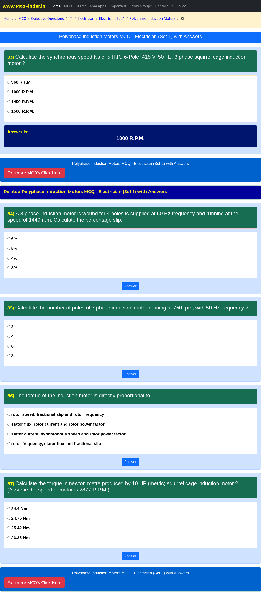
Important (118, 6)
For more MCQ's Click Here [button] (34, 173)
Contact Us (164, 6)
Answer (131, 286)
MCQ (68, 6)
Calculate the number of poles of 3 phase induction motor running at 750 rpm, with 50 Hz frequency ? (127, 308)
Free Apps (98, 6)
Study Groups (141, 6)
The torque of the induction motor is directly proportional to (78, 395)
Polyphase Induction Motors (152, 18)
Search (81, 6)
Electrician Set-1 (112, 18)
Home (56, 6)
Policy (181, 6)
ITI (71, 18)
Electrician (86, 18)
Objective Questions (47, 18)
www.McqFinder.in (24, 6)
